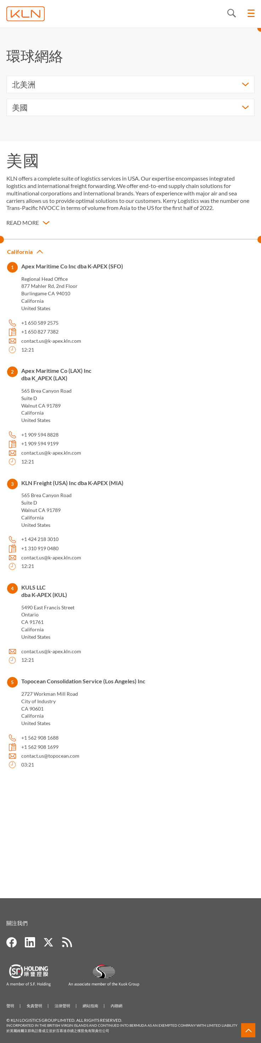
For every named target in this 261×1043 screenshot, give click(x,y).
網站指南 (90, 1005)
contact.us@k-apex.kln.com (51, 347)
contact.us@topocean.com (50, 762)
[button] (28, 224)
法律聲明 (62, 1005)
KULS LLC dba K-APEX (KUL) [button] (44, 597)
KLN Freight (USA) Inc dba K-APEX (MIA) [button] (72, 488)
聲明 (10, 1005)
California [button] (20, 257)
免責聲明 (34, 1005)
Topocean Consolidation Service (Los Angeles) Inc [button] (83, 687)
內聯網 (116, 1005)
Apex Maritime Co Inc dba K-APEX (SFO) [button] (72, 272)
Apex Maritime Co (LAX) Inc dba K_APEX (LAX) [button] (56, 380)
